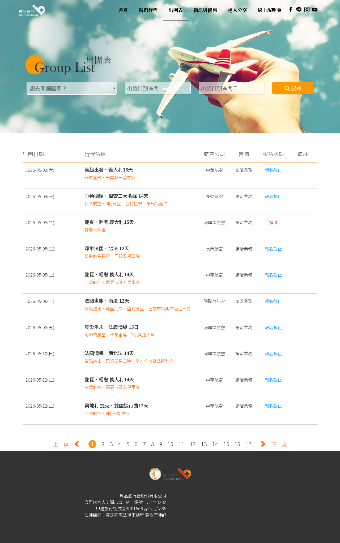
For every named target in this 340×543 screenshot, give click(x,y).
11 (182, 444)
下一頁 (279, 444)
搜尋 (292, 88)
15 (226, 444)
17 (249, 444)
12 (193, 444)
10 (170, 444)
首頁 (123, 10)
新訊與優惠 (205, 10)
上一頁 (61, 444)
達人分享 (237, 10)
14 (215, 444)
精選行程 (148, 10)
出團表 (175, 10)
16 (237, 444)
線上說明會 (270, 10)
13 (204, 444)
